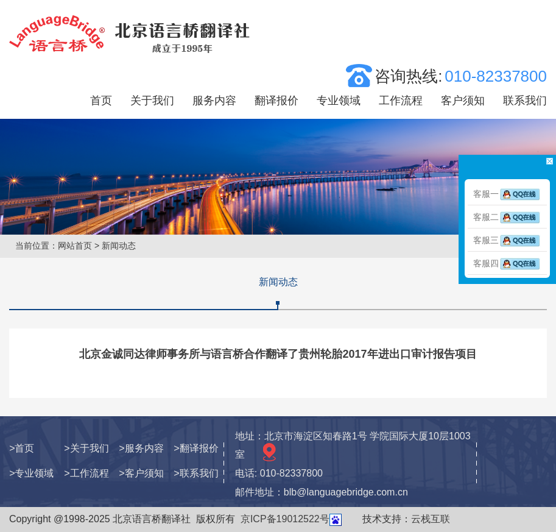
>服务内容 (141, 448)
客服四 (507, 263)
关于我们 (152, 100)
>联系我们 (196, 473)
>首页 (21, 448)
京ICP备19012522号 (285, 519)
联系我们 (525, 100)
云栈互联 (430, 519)
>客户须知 (141, 473)
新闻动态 (278, 282)
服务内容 (214, 100)
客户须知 (463, 100)
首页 (101, 100)
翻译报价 (276, 100)
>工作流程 (86, 473)
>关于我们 (86, 448)
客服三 (507, 240)
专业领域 (339, 100)
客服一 (507, 194)
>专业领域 (31, 473)
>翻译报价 (196, 448)
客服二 (507, 217)
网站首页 (75, 245)
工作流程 (401, 100)
